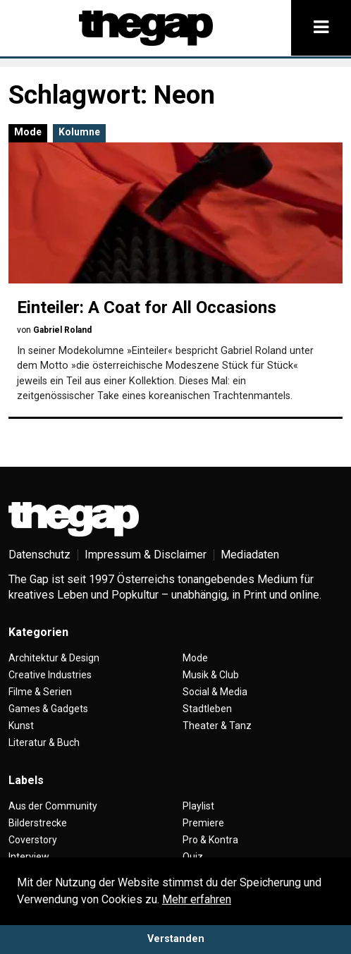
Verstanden (175, 939)
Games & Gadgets (48, 708)
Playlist (198, 806)
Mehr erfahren (196, 899)
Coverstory (32, 839)
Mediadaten (250, 554)
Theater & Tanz (217, 725)
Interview (28, 856)
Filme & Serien (40, 691)
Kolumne (79, 131)
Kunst (21, 725)
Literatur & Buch (44, 742)
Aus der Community (52, 806)
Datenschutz (39, 554)
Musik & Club (211, 674)
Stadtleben (207, 708)
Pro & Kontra (210, 839)
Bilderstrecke (37, 822)
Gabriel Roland (62, 330)
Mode (28, 131)
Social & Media (215, 691)
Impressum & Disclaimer (146, 554)
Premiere (203, 822)
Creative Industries (50, 674)
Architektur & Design (53, 657)
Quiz (193, 856)
